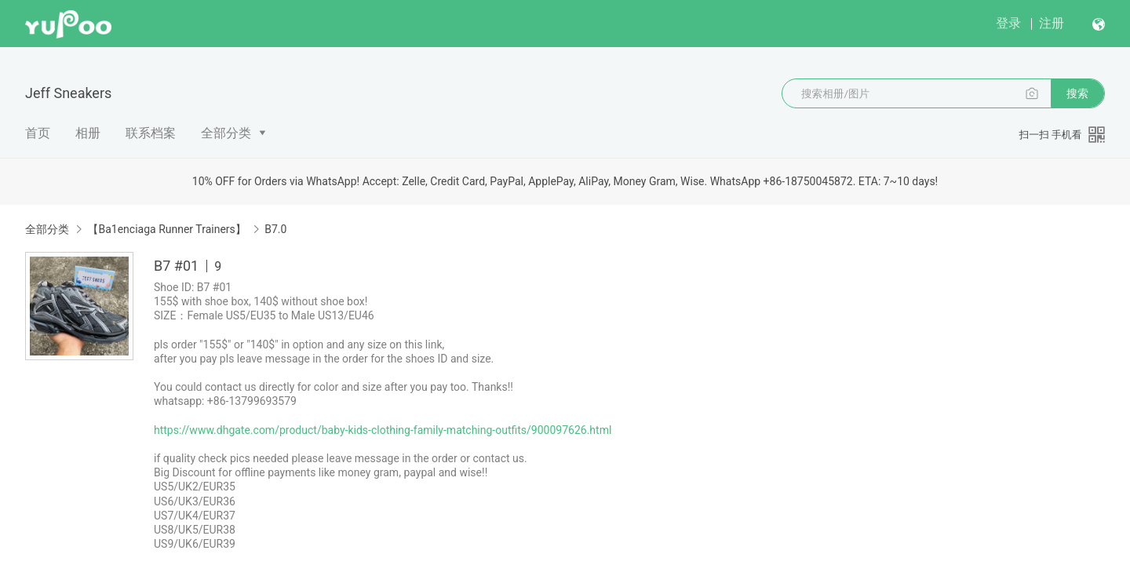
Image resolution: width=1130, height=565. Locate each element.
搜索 (1077, 93)
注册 (1051, 23)
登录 (1008, 23)
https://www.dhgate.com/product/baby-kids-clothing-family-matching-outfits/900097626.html (382, 430)
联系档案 (151, 133)
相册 (87, 133)
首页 (37, 133)
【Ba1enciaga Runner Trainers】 (166, 229)
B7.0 (275, 229)
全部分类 (226, 133)
